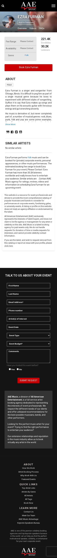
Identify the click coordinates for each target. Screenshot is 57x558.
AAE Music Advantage (28, 519)
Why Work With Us (28, 475)
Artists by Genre (29, 492)
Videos (32, 28)
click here (8, 246)
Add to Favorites (26, 22)
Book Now (28, 503)
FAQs (41, 28)
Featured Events (29, 479)
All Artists (28, 495)
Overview (22, 28)
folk (27, 55)
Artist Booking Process (28, 472)
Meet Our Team (28, 515)
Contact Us (28, 512)
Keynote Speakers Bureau (28, 523)
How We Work (28, 468)
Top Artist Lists (28, 488)
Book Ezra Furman (28, 67)
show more (10, 124)
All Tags (28, 499)
